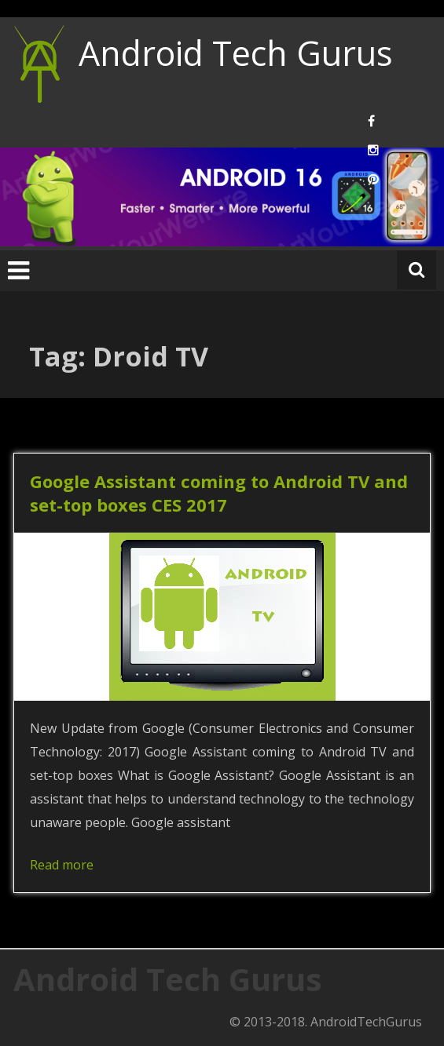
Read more (62, 864)
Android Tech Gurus (236, 53)
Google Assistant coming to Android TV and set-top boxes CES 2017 (219, 492)
